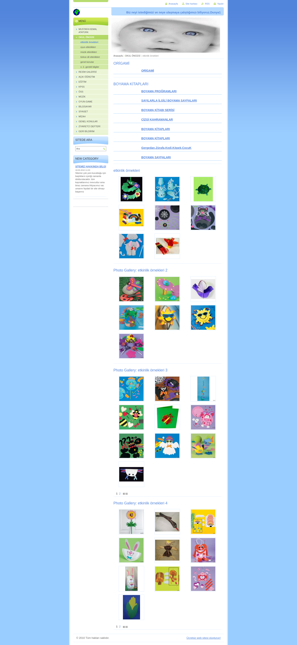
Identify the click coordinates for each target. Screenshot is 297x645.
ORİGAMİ (147, 70)
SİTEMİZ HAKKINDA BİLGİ (90, 166)
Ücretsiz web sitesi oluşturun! (203, 637)
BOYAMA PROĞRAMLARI (159, 91)
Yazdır (220, 3)
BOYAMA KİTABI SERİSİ (157, 110)
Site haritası (191, 3)
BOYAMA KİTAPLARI (155, 129)
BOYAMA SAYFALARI (156, 157)
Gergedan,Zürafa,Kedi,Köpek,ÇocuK (166, 147)
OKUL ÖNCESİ (132, 56)
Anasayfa (118, 56)
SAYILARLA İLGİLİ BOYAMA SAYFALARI (169, 100)
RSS (207, 3)
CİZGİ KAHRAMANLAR (157, 119)
